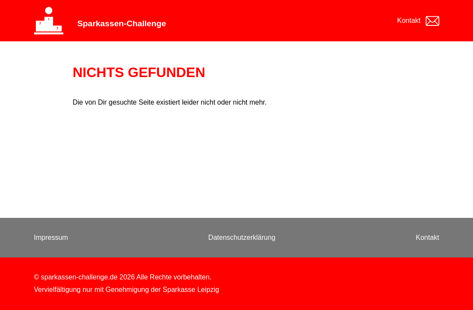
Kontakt (408, 20)
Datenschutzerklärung (242, 237)
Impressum (51, 237)
